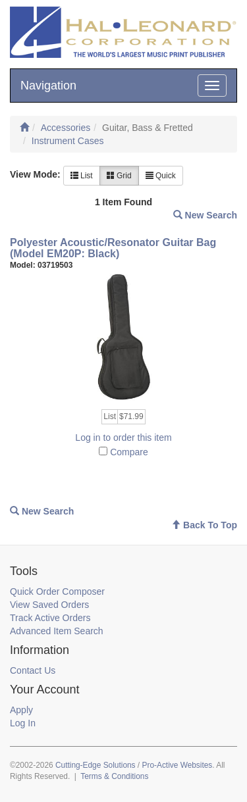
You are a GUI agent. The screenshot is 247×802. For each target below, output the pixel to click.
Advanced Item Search (56, 631)
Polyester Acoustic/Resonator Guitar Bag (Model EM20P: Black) (113, 248)
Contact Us (32, 670)
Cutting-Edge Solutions (95, 765)
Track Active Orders (50, 618)
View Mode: (35, 174)
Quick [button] (161, 175)
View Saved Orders (49, 604)
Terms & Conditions (114, 776)
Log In (23, 723)
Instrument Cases (68, 141)
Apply (21, 710)
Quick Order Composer (57, 591)
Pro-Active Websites (177, 765)
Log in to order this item (123, 437)
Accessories (65, 127)
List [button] (81, 175)
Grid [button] (119, 175)
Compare (129, 452)
